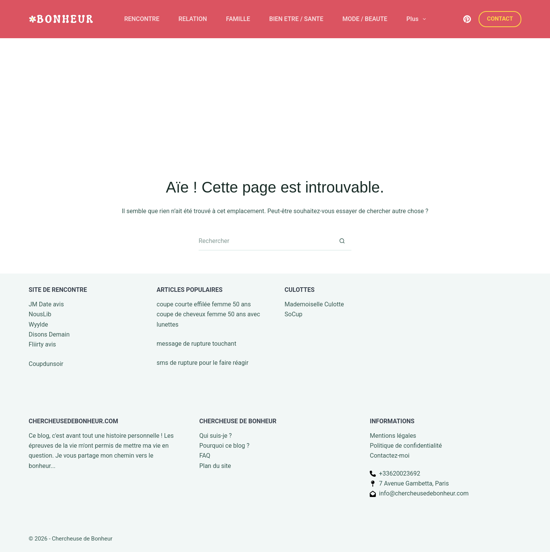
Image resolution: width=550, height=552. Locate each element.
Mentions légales (393, 435)
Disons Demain (49, 334)
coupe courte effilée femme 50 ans (204, 304)
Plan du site (215, 465)
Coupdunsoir (46, 363)
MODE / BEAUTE (364, 19)
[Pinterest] (467, 19)
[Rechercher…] (265, 241)
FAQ (204, 455)
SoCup (293, 314)
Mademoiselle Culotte (314, 304)
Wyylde (38, 324)
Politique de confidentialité (406, 445)
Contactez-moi (389, 455)
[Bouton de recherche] (341, 241)
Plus (417, 19)
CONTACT (500, 18)
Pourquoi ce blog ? (224, 445)
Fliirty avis (42, 344)
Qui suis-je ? (215, 435)
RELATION (192, 19)
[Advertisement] (275, 95)
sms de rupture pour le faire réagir (202, 362)
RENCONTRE (141, 19)
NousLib (40, 314)
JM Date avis (46, 304)
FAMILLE (238, 19)
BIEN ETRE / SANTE (296, 19)
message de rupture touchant (196, 343)
